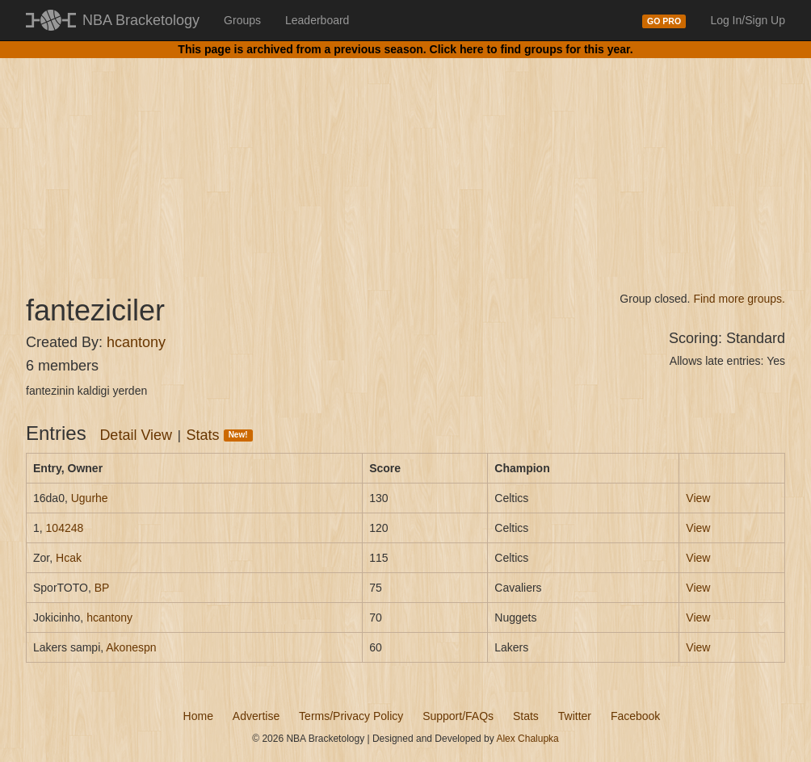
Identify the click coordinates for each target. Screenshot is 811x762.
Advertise (256, 716)
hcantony (136, 342)
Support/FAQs (458, 716)
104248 (65, 527)
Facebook (635, 716)
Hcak (69, 557)
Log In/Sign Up (747, 20)
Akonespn (131, 647)
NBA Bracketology (141, 20)
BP (102, 587)
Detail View (135, 435)
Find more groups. (739, 298)
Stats (220, 435)
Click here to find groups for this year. (531, 49)
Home (198, 716)
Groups (242, 20)
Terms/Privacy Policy (351, 716)
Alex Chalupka (527, 738)
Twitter (574, 716)
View (698, 498)
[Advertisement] (405, 161)
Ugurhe (89, 498)
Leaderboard (317, 20)
